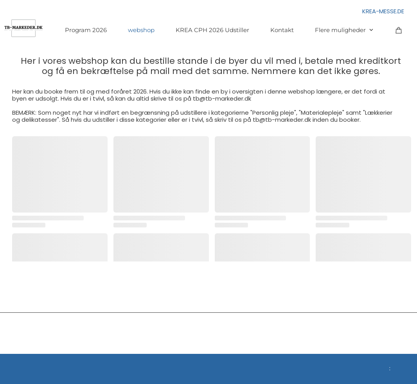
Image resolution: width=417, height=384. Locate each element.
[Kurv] (399, 30)
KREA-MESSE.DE (383, 11)
